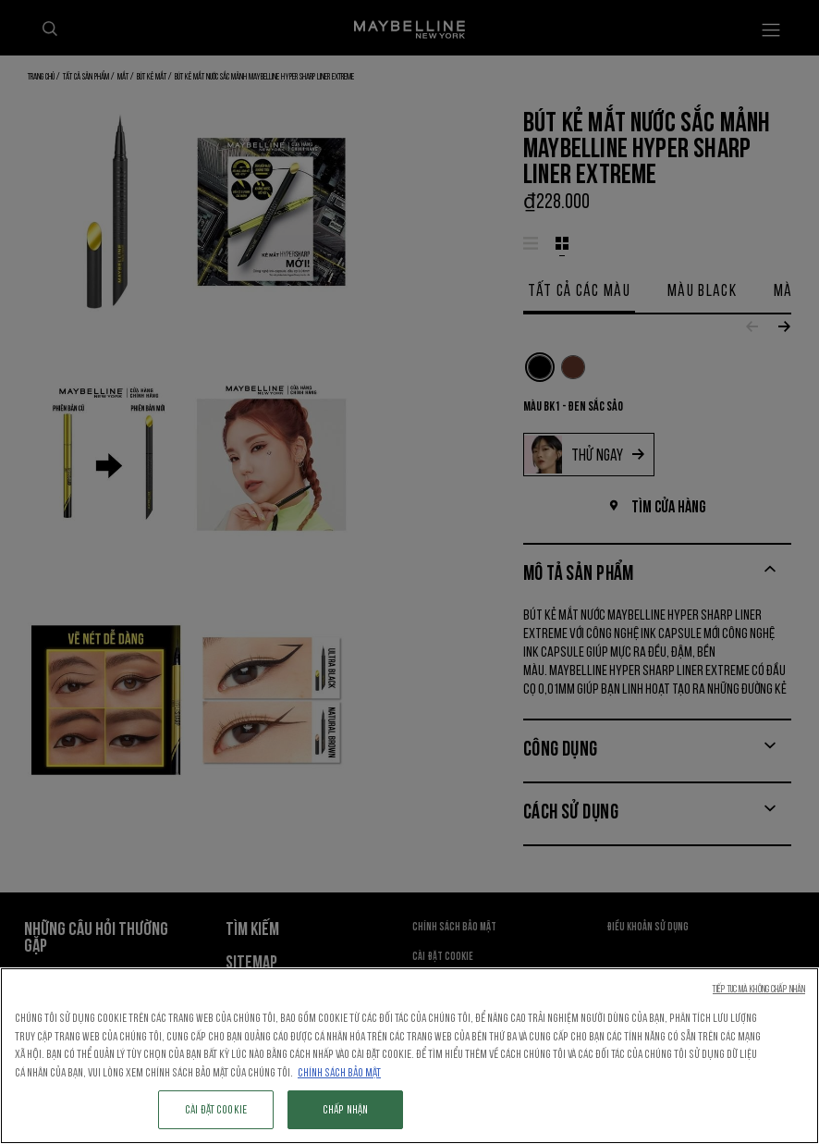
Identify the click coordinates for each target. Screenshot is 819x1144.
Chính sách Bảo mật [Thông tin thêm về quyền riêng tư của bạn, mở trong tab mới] (339, 1072)
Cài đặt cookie (216, 1109)
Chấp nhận (345, 1109)
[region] (409, 1055)
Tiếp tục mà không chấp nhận (759, 989)
